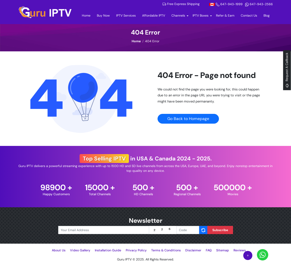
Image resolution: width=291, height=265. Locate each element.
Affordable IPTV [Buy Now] (153, 15)
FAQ (209, 250)
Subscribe (220, 230)
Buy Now (103, 15)
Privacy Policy (136, 250)
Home (88, 15)
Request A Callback (287, 70)
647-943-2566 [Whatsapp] (259, 4)
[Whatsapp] (262, 254)
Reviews (239, 250)
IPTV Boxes (200, 15)
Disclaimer (193, 250)
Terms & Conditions (166, 250)
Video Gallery (80, 250)
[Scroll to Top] (247, 255)
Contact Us (249, 15)
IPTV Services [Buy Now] (126, 15)
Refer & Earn (225, 15)
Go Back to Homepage (188, 118)
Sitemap (222, 250)
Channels (178, 15)
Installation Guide (108, 250)
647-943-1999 (226, 4)
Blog (266, 15)
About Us (58, 250)
